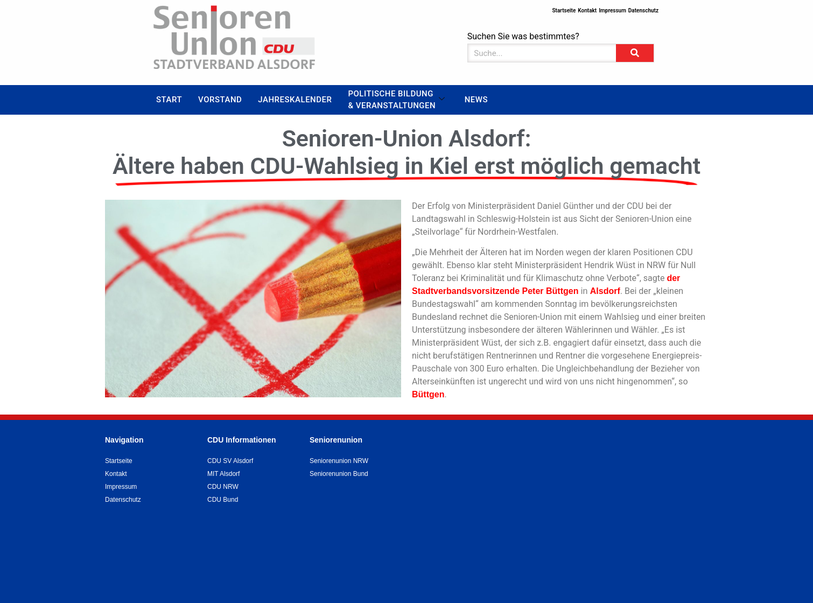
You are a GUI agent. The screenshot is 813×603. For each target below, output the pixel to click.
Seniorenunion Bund (339, 474)
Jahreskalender (295, 99)
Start (169, 99)
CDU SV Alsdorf (230, 461)
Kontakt (587, 10)
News (476, 99)
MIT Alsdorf (223, 474)
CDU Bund (222, 499)
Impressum (612, 10)
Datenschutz (643, 10)
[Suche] (635, 53)
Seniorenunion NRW (339, 461)
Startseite (564, 10)
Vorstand (220, 99)
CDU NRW (223, 486)
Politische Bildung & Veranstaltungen (396, 100)
